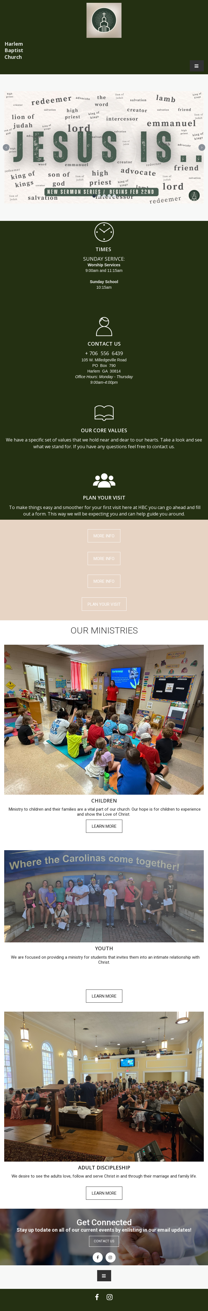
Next (201, 147)
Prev (6, 147)
